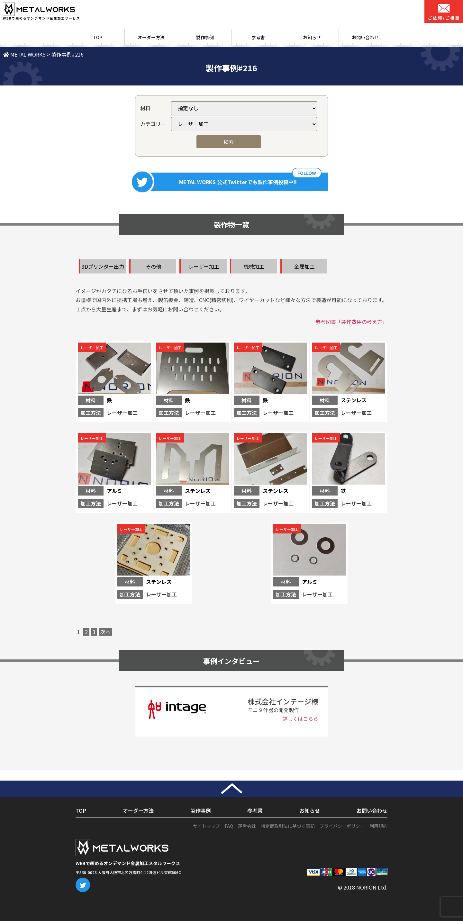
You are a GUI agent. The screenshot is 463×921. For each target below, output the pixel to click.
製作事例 (205, 37)
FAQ (229, 826)
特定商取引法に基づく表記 (288, 826)
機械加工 (254, 266)
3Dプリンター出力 (103, 266)
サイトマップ (206, 826)
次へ (105, 632)
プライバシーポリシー (342, 826)
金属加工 (304, 266)
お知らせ (312, 37)
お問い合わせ (365, 37)
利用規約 (378, 826)
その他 (153, 266)
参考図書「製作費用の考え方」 (351, 322)
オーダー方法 (151, 37)
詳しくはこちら (300, 718)
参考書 (258, 37)
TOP (97, 37)
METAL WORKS (24, 54)
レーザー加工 (203, 266)
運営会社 (247, 826)
